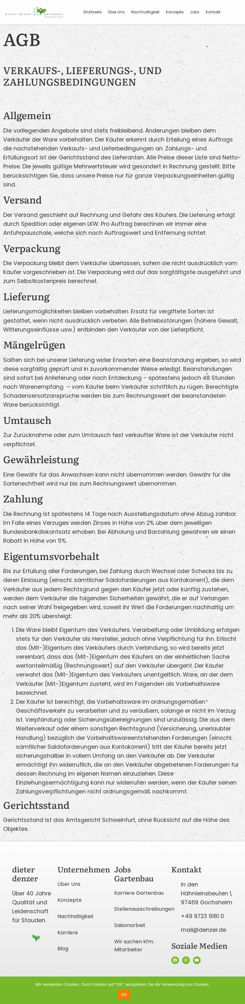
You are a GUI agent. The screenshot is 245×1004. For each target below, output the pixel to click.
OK (124, 994)
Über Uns (116, 12)
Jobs (194, 12)
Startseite (92, 12)
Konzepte (174, 12)
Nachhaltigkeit (145, 12)
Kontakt (213, 12)
